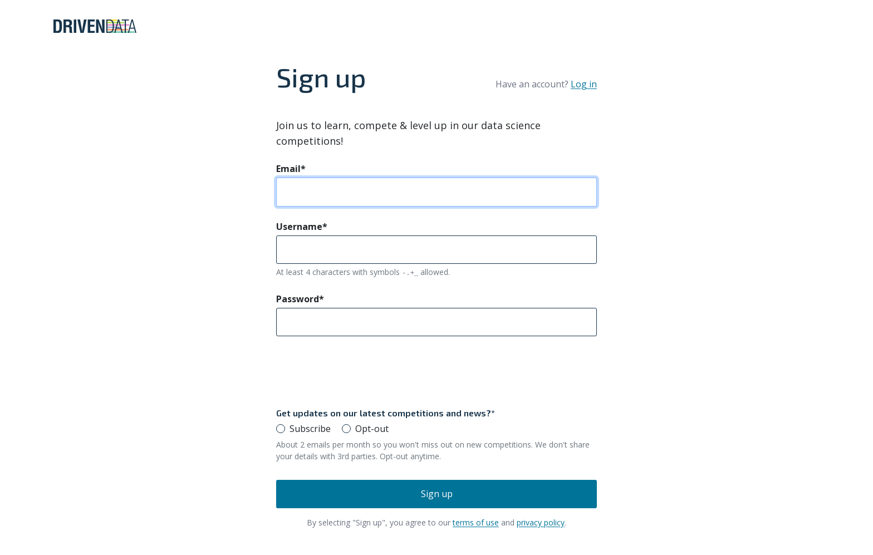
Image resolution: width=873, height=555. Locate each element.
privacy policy (541, 522)
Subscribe (310, 429)
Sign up (437, 494)
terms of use (476, 522)
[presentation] (360, 371)
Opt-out (372, 429)
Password (300, 299)
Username (301, 226)
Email (291, 169)
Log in (584, 84)
